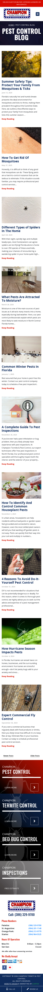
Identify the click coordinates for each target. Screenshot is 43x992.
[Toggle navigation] (37, 14)
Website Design (11, 984)
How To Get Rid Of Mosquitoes (15, 159)
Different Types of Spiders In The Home (21, 229)
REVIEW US (32, 989)
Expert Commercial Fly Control (18, 717)
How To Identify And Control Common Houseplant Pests (17, 506)
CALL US (10, 989)
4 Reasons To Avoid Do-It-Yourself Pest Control (20, 581)
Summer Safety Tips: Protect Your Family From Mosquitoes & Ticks (21, 85)
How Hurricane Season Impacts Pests (18, 650)
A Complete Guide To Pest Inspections (21, 429)
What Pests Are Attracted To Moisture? (21, 299)
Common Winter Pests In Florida (20, 368)
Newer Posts (8, 756)
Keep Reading (8, 119)
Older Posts (35, 756)
